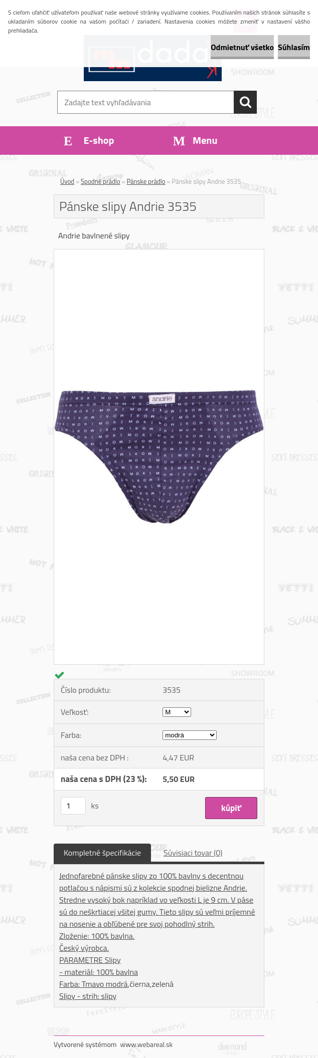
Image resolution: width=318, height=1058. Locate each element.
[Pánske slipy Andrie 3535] (159, 253)
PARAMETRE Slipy (90, 960)
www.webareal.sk (146, 1044)
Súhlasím (294, 47)
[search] (245, 102)
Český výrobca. (84, 948)
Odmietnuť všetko (242, 47)
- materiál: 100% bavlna (98, 972)
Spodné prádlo (100, 181)
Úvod (67, 181)
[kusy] (73, 806)
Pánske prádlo (145, 181)
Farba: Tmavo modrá (93, 984)
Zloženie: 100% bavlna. (96, 936)
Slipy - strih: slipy (87, 996)
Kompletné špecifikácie (102, 853)
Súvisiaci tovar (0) (193, 853)
